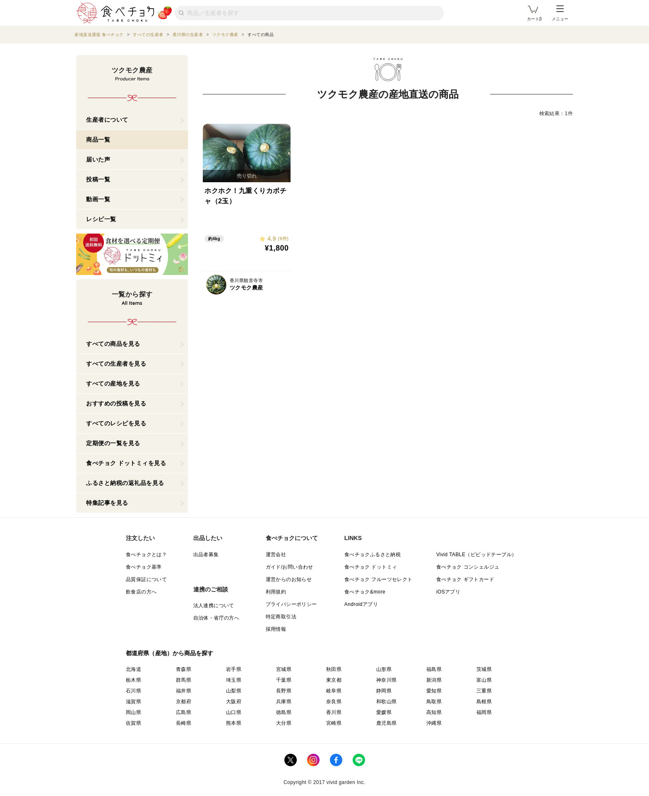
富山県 (484, 680)
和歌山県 (386, 701)
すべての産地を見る (113, 383)
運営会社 (276, 554)
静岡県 (384, 691)
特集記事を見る (107, 502)
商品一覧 (98, 139)
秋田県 (333, 669)
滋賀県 (133, 701)
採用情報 (276, 629)
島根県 (484, 701)
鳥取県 (434, 701)
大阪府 (233, 701)
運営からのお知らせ (289, 579)
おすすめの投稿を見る (116, 403)
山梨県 (233, 691)
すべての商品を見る (113, 343)
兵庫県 (283, 701)
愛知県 (434, 691)
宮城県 (283, 669)
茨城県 (484, 669)
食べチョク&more (364, 592)
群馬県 (183, 680)
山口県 (233, 712)
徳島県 (283, 712)
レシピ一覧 (101, 219)
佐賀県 (133, 723)
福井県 (183, 691)
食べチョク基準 (144, 567)
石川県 (133, 691)
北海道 (133, 669)
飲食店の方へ (141, 592)
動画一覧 (98, 199)
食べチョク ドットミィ (370, 567)
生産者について (107, 119)
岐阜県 (333, 691)
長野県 (283, 691)
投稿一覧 (98, 179)
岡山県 (133, 712)
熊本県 (233, 723)
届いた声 (98, 159)
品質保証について (146, 579)
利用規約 (276, 592)
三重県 (484, 691)
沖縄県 (434, 723)
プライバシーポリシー (291, 604)
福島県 (434, 669)
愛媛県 (384, 712)
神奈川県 (386, 680)
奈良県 (333, 701)
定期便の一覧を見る (113, 443)
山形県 (384, 669)
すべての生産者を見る (116, 363)
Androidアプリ (361, 604)
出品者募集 (206, 554)
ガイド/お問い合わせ (289, 567)
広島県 (183, 712)
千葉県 (283, 680)
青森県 (183, 669)
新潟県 (434, 680)
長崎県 (183, 723)
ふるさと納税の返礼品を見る (125, 483)
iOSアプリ (448, 592)
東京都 (333, 680)
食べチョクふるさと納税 (372, 554)
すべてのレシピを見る (116, 423)
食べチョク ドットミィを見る (126, 463)
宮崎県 (333, 723)
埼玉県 (233, 680)
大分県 (283, 723)
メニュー (560, 13)
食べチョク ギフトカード (465, 579)
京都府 (183, 701)
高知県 (434, 712)
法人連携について (213, 605)
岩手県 (233, 669)
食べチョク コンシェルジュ (468, 567)
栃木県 (133, 680)
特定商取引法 (281, 617)
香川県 (333, 712)
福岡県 (484, 712)
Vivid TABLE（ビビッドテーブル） (476, 554)
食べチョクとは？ (146, 554)
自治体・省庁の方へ (216, 618)
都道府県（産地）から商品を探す (170, 653)
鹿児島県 (386, 723)
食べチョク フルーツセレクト (378, 579)
